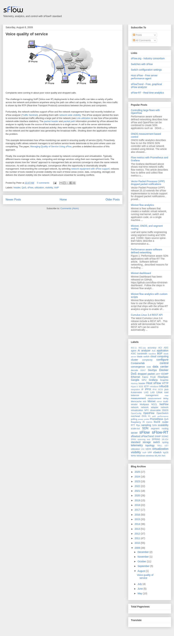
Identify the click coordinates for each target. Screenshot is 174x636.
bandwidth (142, 353)
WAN (133, 455)
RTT (133, 425)
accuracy (152, 348)
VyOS (165, 452)
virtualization (160, 448)
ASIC (133, 353)
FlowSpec (163, 377)
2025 (138, 471)
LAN (152, 392)
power (140, 419)
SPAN (133, 439)
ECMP (164, 373)
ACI (160, 348)
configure (162, 359)
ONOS (165, 410)
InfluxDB (163, 386)
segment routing (159, 428)
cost (149, 367)
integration (135, 389)
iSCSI (160, 389)
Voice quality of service (27, 34)
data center (160, 366)
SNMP (158, 436)
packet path (69, 121)
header (17, 187)
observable (155, 410)
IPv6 (154, 389)
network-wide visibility (70, 115)
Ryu (138, 425)
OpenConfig (136, 413)
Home (63, 199)
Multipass (144, 404)
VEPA (148, 449)
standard (135, 442)
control (164, 363)
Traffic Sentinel (29, 115)
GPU (144, 380)
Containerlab (138, 363)
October (142, 561)
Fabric (145, 377)
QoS (24, 187)
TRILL (159, 446)
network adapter (149, 407)
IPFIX (148, 389)
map (166, 395)
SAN (154, 425)
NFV (146, 410)
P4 (149, 416)
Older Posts (113, 199)
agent (133, 350)
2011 (138, 538)
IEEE (141, 386)
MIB (144, 401)
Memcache (136, 401)
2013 (138, 529)
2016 (138, 514)
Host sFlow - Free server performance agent (144, 77)
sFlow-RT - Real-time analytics (147, 92)
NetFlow (164, 404)
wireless (150, 455)
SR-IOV (165, 439)
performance (162, 416)
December (143, 552)
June (140, 588)
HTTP (165, 383)
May (140, 593)
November (143, 556)
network (135, 407)
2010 (138, 543)
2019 (138, 500)
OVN (144, 416)
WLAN (158, 455)
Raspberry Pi (138, 422)
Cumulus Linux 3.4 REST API (147, 314)
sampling (146, 425)
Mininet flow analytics (142, 205)
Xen (163, 455)
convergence (138, 366)
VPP (150, 452)
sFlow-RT (160, 432)
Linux (159, 392)
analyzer (146, 350)
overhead (135, 416)
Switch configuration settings (146, 69)
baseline (152, 354)
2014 (138, 524)
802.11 (134, 348)
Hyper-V (134, 386)
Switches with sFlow (142, 64)
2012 (138, 533)
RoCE (157, 422)
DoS (134, 373)
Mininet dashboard (141, 273)
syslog (165, 442)
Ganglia (135, 380)
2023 (138, 481)
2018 (138, 505)
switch (156, 442)
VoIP (56, 187)
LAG (146, 392)
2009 (138, 547)
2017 (138, 509)
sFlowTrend (147, 436)
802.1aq (142, 348)
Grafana (153, 380)
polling (134, 419)
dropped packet (146, 373)
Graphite (164, 380)
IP (142, 389)
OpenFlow (149, 413)
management (152, 395)
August (141, 571)
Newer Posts (13, 199)
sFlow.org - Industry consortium (148, 58)
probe (146, 419)
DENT (143, 370)
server (134, 432)
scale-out (135, 428)
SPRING (156, 439)
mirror (159, 401)
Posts (137, 35)
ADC (166, 348)
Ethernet (135, 377)
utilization (39, 187)
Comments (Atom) (69, 208)
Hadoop (134, 383)
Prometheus (156, 419)
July (140, 584)
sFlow (30, 187)
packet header (51, 121)
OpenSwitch (162, 413)
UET (166, 446)
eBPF (158, 374)
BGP (159, 353)
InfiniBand (154, 386)
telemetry (137, 445)
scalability (163, 425)
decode (134, 370)
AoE (154, 351)
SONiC (165, 436)
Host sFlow (153, 383)
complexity (147, 360)
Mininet (151, 401)
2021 (138, 490)
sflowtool (135, 436)
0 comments (43, 183)
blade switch (143, 356)
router (165, 422)
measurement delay (158, 398)
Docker (163, 370)
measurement (138, 398)
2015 (138, 519)
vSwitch (157, 452)
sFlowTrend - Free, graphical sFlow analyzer (146, 85)
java (166, 389)
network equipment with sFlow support (90, 168)
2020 (138, 495)
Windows (140, 455)
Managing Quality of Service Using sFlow (50, 146)
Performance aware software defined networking (146, 251)
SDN (145, 428)
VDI (142, 449)
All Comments (142, 40)
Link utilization (83, 118)
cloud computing (159, 356)
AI (139, 350)
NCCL (154, 404)
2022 (138, 486)
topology (150, 445)
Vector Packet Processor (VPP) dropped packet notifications (148, 183)
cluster (134, 359)
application (162, 350)
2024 (138, 476)
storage (147, 442)
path (154, 416)
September (143, 566)
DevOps (152, 370)
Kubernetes (136, 392)
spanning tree (143, 439)
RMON (149, 422)
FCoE (153, 377)
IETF (146, 386)
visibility (49, 187)
